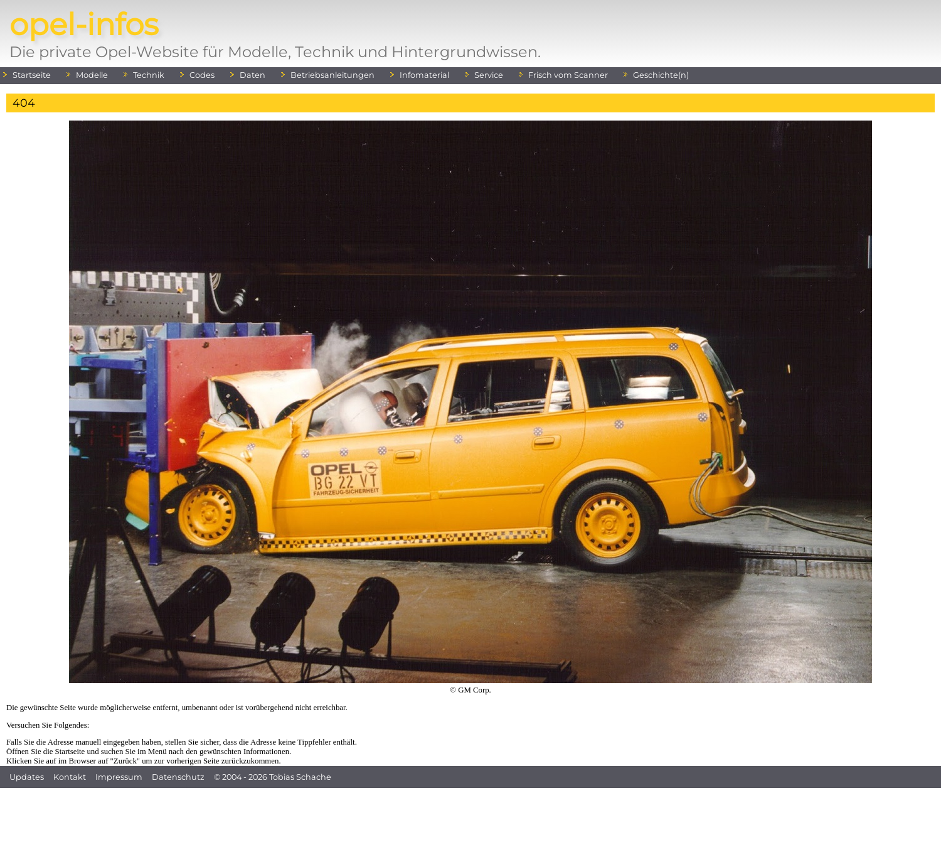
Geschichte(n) (661, 75)
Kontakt (69, 777)
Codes (202, 75)
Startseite (32, 75)
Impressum (118, 777)
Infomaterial (424, 75)
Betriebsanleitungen (332, 75)
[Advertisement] (470, 816)
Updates (26, 777)
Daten (252, 75)
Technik (148, 75)
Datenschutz (178, 777)
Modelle (92, 75)
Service (488, 75)
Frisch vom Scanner (568, 75)
